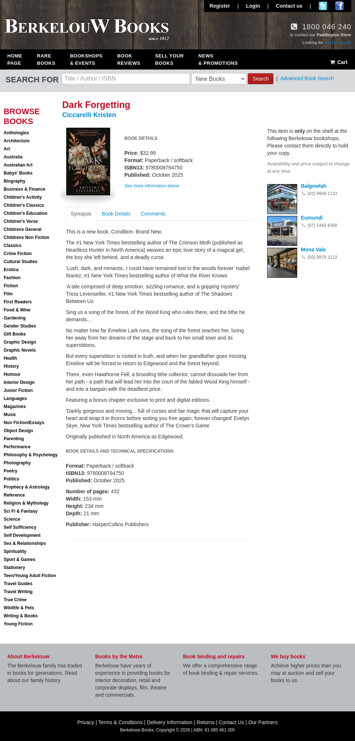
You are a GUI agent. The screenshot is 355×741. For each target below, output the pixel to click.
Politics (11, 479)
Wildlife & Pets (19, 607)
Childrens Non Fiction (26, 237)
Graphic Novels (20, 350)
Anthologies (16, 132)
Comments (153, 214)
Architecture (17, 140)
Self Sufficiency (20, 527)
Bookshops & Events (86, 59)
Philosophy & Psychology (30, 454)
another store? (337, 42)
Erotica (11, 269)
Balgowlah (313, 186)
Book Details (116, 214)
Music (10, 414)
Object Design (18, 430)
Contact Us (231, 722)
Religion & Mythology (26, 503)
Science (12, 519)
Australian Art (18, 165)
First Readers (18, 301)
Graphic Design (20, 342)
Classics (13, 245)
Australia (13, 157)
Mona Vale (313, 249)
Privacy (85, 722)
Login (253, 6)
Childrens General (22, 229)
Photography (17, 462)
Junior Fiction (18, 390)
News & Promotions (218, 59)
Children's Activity (23, 197)
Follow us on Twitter (323, 5)
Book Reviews (128, 59)
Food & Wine (17, 310)
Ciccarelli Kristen (89, 115)
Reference (14, 495)
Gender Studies (20, 326)
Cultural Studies (20, 261)
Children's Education (26, 213)
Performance (17, 446)
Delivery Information (170, 722)
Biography (14, 181)
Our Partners (262, 722)
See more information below (151, 185)
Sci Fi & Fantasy (21, 511)
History (11, 366)
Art (7, 148)
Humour (12, 374)
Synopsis (81, 214)
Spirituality (15, 551)
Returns (205, 722)
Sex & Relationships (25, 543)
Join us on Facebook (339, 5)
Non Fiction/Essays (24, 422)
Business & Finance (24, 189)
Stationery (14, 567)
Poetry (10, 471)
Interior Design (19, 382)
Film (8, 293)
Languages (15, 398)
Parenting (14, 438)
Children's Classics (24, 205)
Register (220, 6)
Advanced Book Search (307, 78)
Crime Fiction (18, 253)
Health (10, 358)
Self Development (22, 535)
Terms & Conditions (120, 722)
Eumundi (312, 218)
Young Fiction (18, 623)
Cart (338, 62)
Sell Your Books (169, 59)
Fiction (11, 285)
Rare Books (46, 59)
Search (261, 79)
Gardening (15, 318)
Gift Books (15, 334)
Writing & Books (21, 615)
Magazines (15, 406)
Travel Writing (18, 591)
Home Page (14, 59)
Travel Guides (18, 583)
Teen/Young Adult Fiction (30, 575)
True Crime (15, 599)
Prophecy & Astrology (27, 487)
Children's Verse (21, 221)
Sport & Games (20, 559)
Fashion (12, 277)
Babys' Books (18, 173)
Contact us (289, 6)
